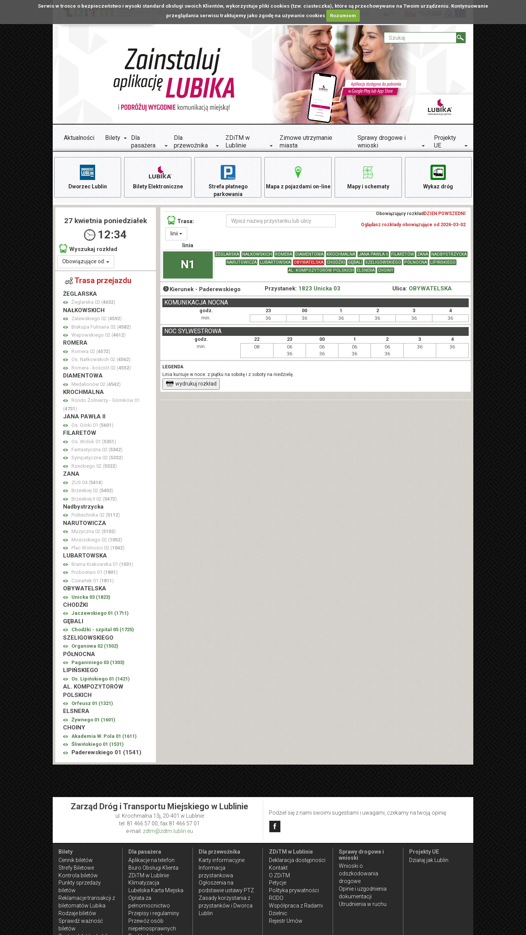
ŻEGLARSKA (227, 254)
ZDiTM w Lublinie (237, 141)
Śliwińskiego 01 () (97, 744)
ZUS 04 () (87, 483)
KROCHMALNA (341, 254)
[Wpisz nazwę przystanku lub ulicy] (281, 221)
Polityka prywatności (294, 890)
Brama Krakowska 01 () (102, 564)
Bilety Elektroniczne (158, 176)
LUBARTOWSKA (275, 262)
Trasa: (180, 220)
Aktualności (79, 137)
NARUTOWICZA (242, 262)
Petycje (277, 883)
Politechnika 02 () (95, 516)
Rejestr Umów (286, 921)
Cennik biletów (75, 860)
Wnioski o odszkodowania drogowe (358, 873)
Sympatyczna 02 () (97, 458)
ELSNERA (366, 270)
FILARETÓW (402, 254)
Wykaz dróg (438, 176)
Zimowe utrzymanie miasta (306, 141)
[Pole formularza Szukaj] (420, 37)
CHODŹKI (336, 262)
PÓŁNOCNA (415, 262)
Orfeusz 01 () (92, 704)
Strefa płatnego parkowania (228, 180)
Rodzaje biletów (77, 913)
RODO (276, 898)
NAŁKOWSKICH (257, 254)
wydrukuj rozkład (191, 384)
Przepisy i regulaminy (153, 913)
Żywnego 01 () (93, 720)
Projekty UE (445, 141)
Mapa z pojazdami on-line (298, 176)
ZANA (422, 254)
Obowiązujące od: (85, 262)
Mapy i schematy (368, 176)
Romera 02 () (90, 352)
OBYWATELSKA (309, 262)
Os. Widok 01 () (93, 442)
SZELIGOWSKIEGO (383, 262)
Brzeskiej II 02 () (94, 499)
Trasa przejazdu (98, 281)
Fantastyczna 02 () (97, 450)
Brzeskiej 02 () (92, 491)
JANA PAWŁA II (373, 254)
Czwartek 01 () (92, 581)
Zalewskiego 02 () (96, 319)
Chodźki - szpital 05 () (102, 630)
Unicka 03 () (90, 597)
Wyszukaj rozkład (88, 249)
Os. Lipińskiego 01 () (100, 679)
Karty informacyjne (221, 860)
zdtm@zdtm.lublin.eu (168, 831)
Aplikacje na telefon (151, 860)
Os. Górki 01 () (92, 425)
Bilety (112, 137)
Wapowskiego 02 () (98, 335)
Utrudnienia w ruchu (363, 904)
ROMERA (283, 254)
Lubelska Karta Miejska (155, 890)
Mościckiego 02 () (96, 540)
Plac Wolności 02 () (98, 548)
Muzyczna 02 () (93, 532)
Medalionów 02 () (96, 384)
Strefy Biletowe (76, 868)
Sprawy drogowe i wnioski (382, 141)
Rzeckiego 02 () (94, 466)
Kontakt (278, 868)
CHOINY (385, 270)
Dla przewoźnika (191, 141)
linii (176, 234)
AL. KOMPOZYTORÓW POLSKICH (321, 270)
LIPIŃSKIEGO (443, 262)
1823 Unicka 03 (319, 288)
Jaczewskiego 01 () (100, 614)
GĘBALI (355, 262)
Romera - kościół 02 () (101, 368)
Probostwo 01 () (94, 572)
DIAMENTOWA (309, 254)
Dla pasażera (143, 141)
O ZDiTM (279, 875)
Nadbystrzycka (449, 254)
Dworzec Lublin (87, 176)
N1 (188, 264)
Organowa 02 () (94, 646)
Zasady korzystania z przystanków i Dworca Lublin (225, 905)
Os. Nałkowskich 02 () (101, 360)
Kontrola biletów (78, 875)
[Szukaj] (461, 37)
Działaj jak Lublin (428, 860)
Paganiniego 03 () (98, 663)
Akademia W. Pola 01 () (104, 736)
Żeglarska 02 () (93, 303)
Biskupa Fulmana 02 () (101, 327)
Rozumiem (343, 15)
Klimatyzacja (143, 883)
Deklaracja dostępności (297, 860)
